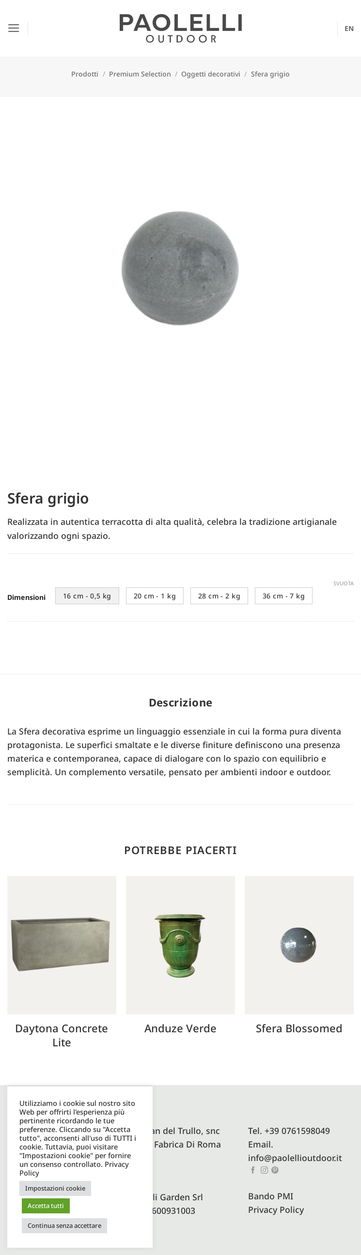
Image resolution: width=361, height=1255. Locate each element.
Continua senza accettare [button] (64, 1225)
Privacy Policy (276, 1209)
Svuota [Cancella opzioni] (343, 583)
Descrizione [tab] (181, 702)
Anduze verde (180, 1028)
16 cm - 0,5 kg (87, 595)
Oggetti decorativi (210, 73)
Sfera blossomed (299, 1028)
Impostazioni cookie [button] (55, 1188)
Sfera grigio (270, 73)
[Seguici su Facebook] (253, 1171)
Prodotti (84, 73)
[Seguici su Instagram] (264, 1171)
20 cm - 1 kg (155, 595)
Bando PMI (270, 1196)
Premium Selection (140, 73)
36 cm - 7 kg (284, 595)
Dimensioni (26, 597)
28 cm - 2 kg (219, 595)
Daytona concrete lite (61, 1035)
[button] (13, 28)
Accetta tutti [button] (46, 1205)
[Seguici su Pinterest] (275, 1171)
